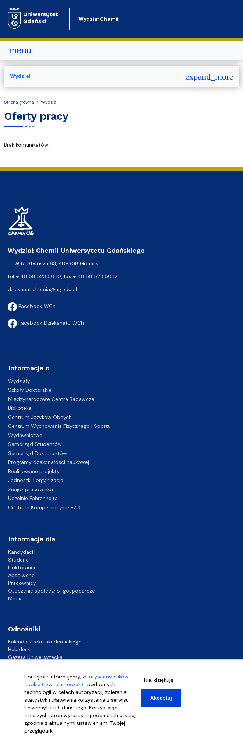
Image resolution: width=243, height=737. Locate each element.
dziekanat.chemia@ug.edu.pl (42, 289)
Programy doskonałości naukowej (48, 462)
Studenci (19, 559)
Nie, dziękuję (158, 680)
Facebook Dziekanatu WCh (46, 322)
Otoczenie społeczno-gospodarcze (51, 590)
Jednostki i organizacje (35, 480)
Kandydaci (20, 552)
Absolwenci (22, 575)
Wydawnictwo (25, 435)
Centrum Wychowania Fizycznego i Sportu (59, 426)
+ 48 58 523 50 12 (95, 276)
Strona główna (19, 102)
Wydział (49, 102)
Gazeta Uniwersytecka (35, 657)
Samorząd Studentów (35, 444)
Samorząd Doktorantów (37, 453)
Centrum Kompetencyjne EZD (44, 507)
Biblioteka (20, 408)
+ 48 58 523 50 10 (38, 276)
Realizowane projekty (34, 471)
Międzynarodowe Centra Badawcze (51, 399)
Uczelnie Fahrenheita (33, 498)
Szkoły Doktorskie (30, 390)
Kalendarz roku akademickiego (45, 641)
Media (15, 598)
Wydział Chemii (98, 18)
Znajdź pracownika (30, 489)
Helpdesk (19, 649)
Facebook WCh (32, 306)
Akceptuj (161, 698)
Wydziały (19, 381)
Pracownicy (22, 583)
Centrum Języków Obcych (40, 417)
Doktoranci (21, 567)
